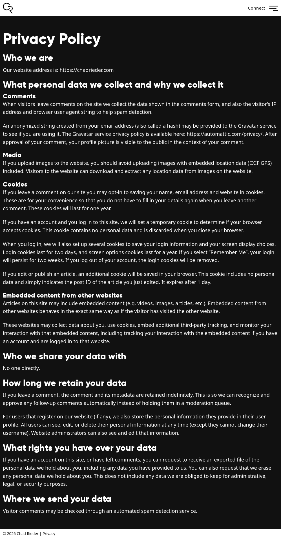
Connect (255, 8)
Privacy (49, 533)
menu (273, 8)
